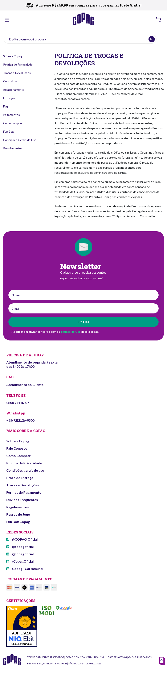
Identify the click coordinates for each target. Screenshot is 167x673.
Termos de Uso (71, 331)
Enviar (83, 322)
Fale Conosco (16, 448)
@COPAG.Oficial (22, 539)
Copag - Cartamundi (25, 569)
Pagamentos (11, 114)
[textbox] (80, 39)
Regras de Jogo (18, 514)
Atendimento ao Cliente (25, 385)
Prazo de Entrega (19, 478)
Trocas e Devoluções (17, 73)
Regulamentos (12, 148)
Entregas (9, 98)
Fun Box (8, 131)
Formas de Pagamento (23, 492)
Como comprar (12, 123)
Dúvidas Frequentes (22, 500)
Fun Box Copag (18, 522)
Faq (5, 106)
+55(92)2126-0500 (20, 420)
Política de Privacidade (18, 64)
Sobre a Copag (12, 56)
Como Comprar (18, 456)
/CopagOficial (20, 561)
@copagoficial (20, 547)
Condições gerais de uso (25, 470)
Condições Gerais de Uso (19, 140)
